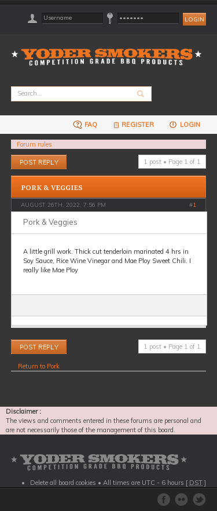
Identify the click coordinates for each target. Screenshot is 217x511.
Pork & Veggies (52, 187)
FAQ (85, 124)
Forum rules (34, 144)
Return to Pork (39, 366)
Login (184, 124)
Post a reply (39, 162)
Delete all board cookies (63, 483)
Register (133, 124)
